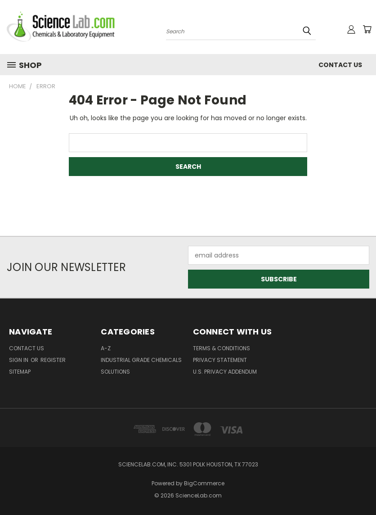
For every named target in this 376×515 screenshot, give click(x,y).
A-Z (106, 348)
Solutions (115, 371)
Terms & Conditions (221, 348)
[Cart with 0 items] (367, 29)
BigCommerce (204, 483)
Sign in (19, 360)
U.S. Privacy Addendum (225, 371)
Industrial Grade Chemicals (141, 360)
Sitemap (20, 371)
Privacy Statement (220, 360)
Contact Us (340, 64)
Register (53, 360)
